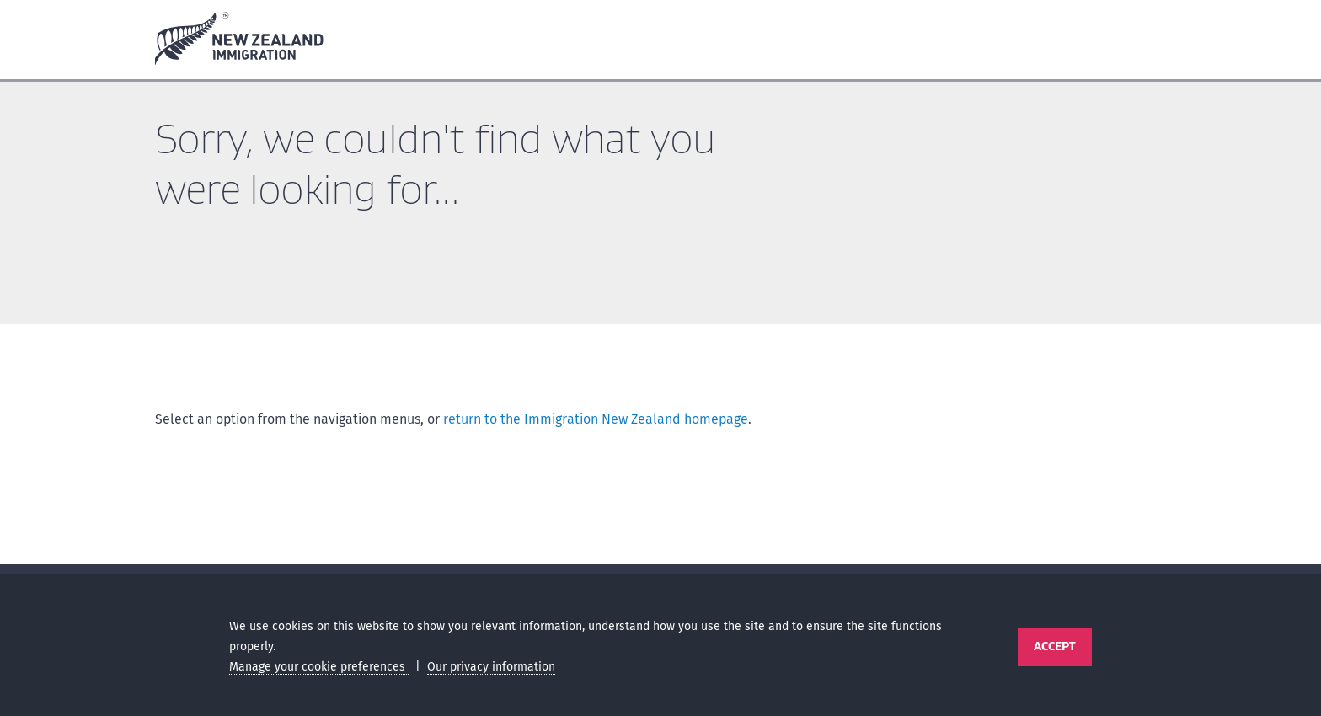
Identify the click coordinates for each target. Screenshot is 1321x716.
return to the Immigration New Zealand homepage (595, 419)
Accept (1054, 646)
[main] (660, 326)
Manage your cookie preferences (319, 667)
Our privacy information (491, 667)
